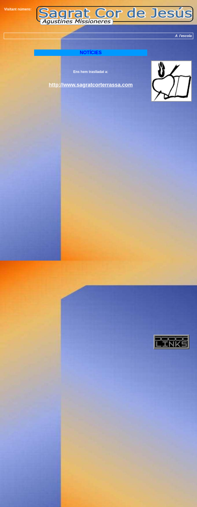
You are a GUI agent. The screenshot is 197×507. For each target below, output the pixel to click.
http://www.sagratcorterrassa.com (90, 85)
